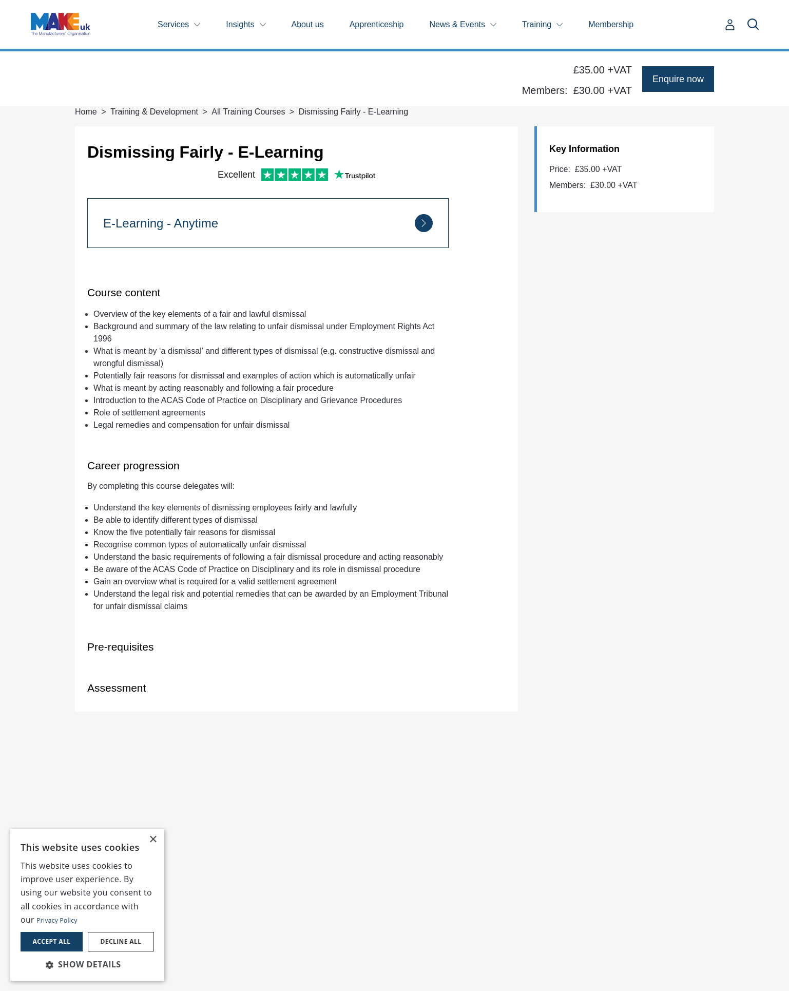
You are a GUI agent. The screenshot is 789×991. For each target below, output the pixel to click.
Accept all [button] (52, 941)
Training (536, 24)
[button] (87, 964)
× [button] (153, 840)
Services (173, 24)
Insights (240, 24)
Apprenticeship (377, 24)
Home (86, 111)
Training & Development (154, 111)
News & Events (457, 24)
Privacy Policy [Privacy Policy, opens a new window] (56, 920)
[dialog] (87, 905)
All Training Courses (248, 111)
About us (308, 24)
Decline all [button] (121, 941)
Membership (610, 24)
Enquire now (678, 79)
